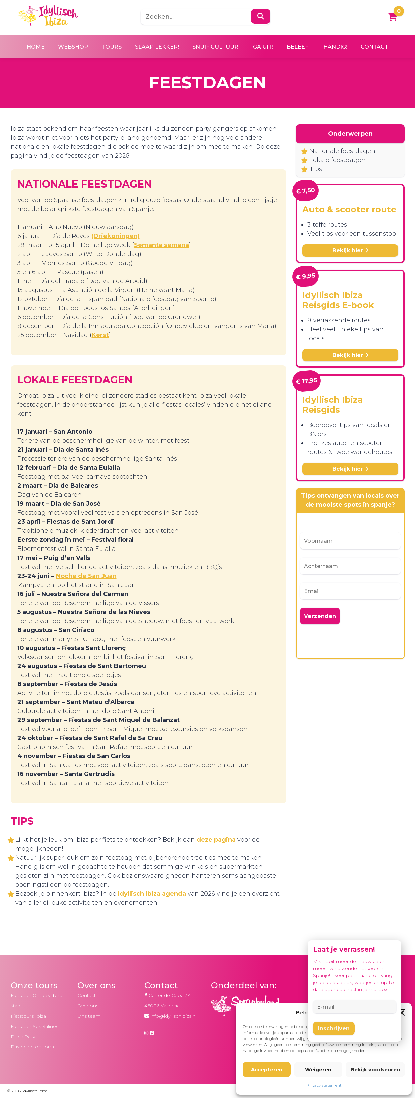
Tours (111, 47)
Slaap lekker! (157, 47)
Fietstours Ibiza (28, 1016)
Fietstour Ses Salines (34, 1026)
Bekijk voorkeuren (375, 1069)
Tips (315, 169)
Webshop (73, 47)
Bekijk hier (350, 250)
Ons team (88, 1016)
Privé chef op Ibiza (32, 1047)
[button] (401, 1012)
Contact (374, 47)
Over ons (87, 1006)
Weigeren (318, 1069)
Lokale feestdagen (337, 160)
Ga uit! (263, 47)
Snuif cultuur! (216, 47)
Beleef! (298, 47)
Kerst (100, 335)
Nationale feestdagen (342, 151)
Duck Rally (23, 1037)
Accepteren (266, 1069)
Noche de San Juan (86, 576)
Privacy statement (324, 1085)
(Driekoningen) (115, 236)
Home (36, 47)
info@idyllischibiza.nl (173, 1016)
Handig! (335, 47)
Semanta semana (161, 245)
